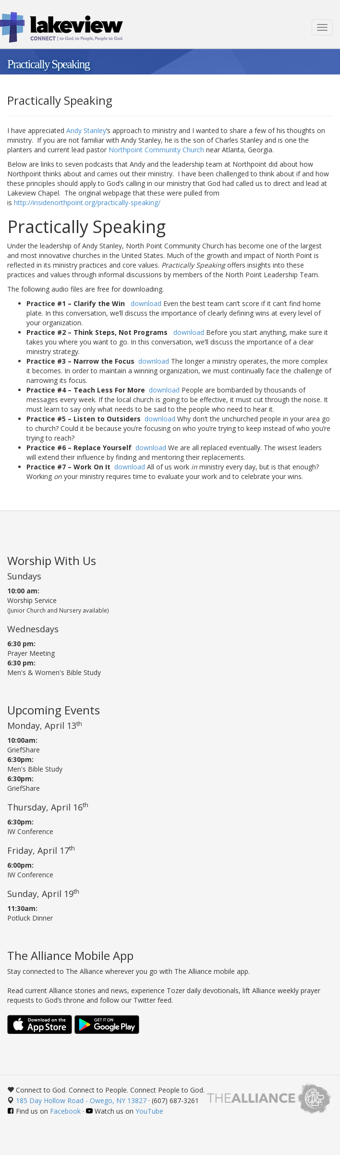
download (146, 303)
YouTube (149, 1111)
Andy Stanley (86, 130)
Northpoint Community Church (156, 149)
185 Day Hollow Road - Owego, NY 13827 (81, 1100)
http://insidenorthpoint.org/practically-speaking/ (87, 202)
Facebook (65, 1111)
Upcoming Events (53, 710)
